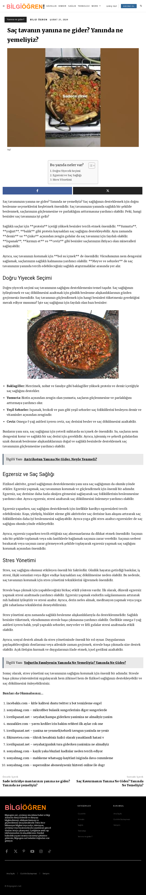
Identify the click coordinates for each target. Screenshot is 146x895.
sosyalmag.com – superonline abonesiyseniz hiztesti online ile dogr (56, 765)
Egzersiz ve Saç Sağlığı (67, 175)
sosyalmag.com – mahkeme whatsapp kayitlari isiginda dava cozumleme (60, 758)
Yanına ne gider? (16, 19)
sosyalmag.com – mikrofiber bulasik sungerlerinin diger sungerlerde (57, 710)
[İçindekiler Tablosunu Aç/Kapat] (90, 165)
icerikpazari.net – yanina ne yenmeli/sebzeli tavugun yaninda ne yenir (58, 730)
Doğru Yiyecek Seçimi (66, 171)
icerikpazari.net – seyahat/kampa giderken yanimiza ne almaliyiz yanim (59, 717)
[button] (141, 6)
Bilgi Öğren (38, 19)
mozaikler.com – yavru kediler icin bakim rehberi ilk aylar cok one (55, 724)
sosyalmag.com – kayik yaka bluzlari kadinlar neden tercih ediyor (55, 751)
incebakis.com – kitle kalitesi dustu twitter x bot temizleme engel (54, 703)
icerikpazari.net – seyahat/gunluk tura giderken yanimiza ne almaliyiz (58, 744)
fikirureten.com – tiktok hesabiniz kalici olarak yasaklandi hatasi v (55, 737)
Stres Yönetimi (62, 179)
